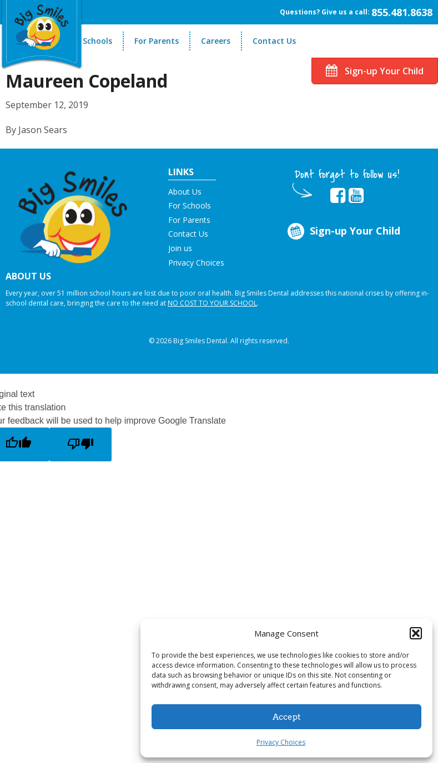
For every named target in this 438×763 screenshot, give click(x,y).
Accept (287, 717)
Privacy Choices (280, 742)
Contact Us (274, 40)
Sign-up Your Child (375, 71)
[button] (415, 633)
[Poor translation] (80, 444)
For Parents (156, 40)
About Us (185, 191)
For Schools (90, 40)
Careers (215, 40)
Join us (180, 248)
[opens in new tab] (337, 196)
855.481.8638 (401, 12)
